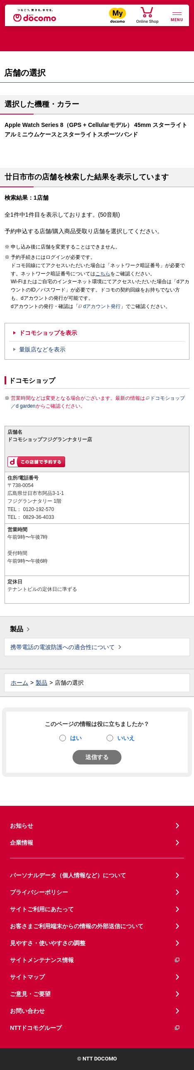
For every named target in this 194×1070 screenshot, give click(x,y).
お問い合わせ (27, 1011)
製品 (16, 629)
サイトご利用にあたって (42, 909)
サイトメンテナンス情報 (95, 960)
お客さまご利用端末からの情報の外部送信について (76, 926)
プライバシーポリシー (39, 892)
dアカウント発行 (99, 307)
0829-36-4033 (38, 517)
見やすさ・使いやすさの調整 (47, 943)
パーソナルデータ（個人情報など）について (68, 875)
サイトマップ (27, 977)
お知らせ (21, 825)
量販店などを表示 (42, 349)
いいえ (126, 738)
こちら (102, 274)
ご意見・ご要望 (30, 994)
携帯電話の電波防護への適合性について (62, 647)
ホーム (19, 682)
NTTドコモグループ (95, 1028)
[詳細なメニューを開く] (177, 16)
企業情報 (21, 842)
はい (76, 738)
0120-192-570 (38, 509)
